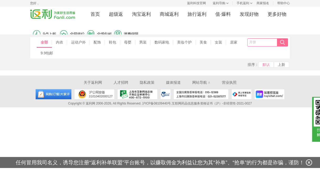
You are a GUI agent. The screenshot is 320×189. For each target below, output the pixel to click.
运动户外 (78, 42)
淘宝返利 (141, 14)
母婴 (127, 42)
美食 (203, 42)
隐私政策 (147, 82)
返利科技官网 (196, 3)
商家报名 (263, 3)
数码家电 (161, 42)
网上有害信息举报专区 (241, 94)
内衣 (59, 42)
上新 (281, 64)
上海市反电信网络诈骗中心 (165, 94)
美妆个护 (184, 42)
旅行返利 (197, 14)
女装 (218, 42)
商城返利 (169, 14)
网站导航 (201, 82)
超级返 (116, 14)
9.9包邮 (47, 53)
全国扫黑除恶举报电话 (201, 94)
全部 (44, 42)
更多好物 (277, 14)
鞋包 (112, 42)
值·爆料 (223, 14)
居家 (233, 42)
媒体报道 (173, 82)
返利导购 (219, 3)
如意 (269, 94)
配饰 (97, 42)
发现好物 (249, 14)
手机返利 (243, 3)
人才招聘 (121, 82)
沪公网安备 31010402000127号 (94, 94)
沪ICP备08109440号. (157, 103)
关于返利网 (93, 82)
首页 (95, 14)
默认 (266, 64)
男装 (143, 42)
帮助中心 (283, 3)
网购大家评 (53, 94)
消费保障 (69, 29)
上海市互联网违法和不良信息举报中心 (137, 94)
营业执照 (229, 82)
